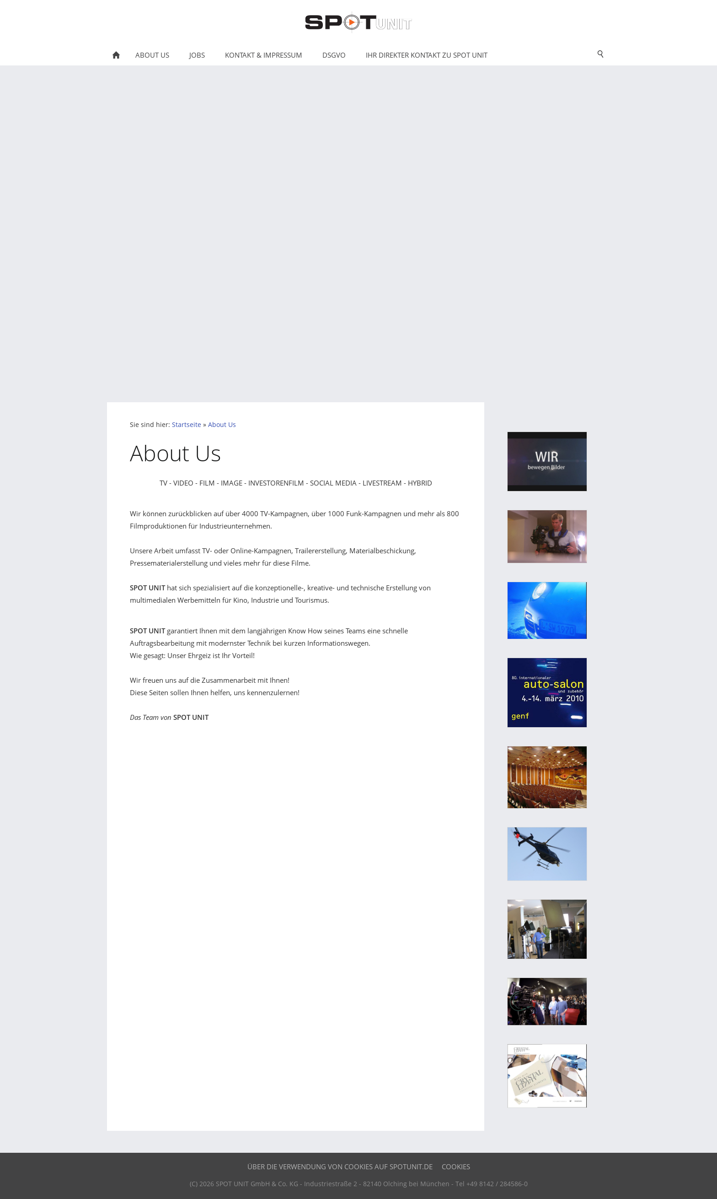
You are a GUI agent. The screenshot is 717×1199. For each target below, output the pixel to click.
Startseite (186, 425)
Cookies (456, 1166)
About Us (222, 425)
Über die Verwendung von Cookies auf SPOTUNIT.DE (340, 1166)
